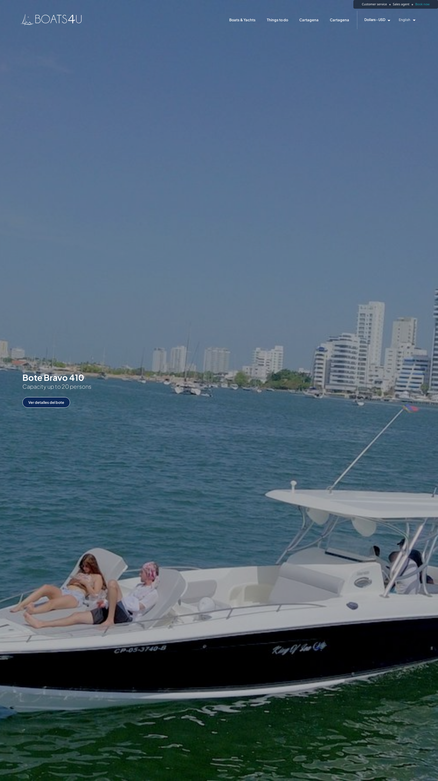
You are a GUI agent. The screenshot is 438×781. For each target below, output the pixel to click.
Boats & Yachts (242, 20)
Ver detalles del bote (46, 402)
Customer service (374, 4)
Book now (422, 4)
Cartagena (309, 20)
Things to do (277, 20)
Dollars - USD (374, 20)
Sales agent (401, 4)
